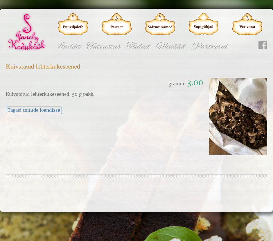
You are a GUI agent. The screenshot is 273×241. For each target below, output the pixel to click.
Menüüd (170, 47)
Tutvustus (104, 47)
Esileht (69, 47)
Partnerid (209, 47)
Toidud (138, 47)
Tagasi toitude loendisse (34, 110)
